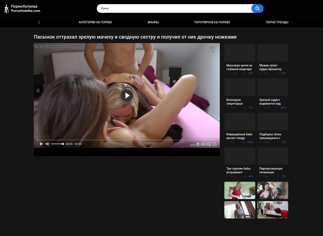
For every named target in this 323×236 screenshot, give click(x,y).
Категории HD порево (95, 22)
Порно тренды (277, 22)
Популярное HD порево (212, 22)
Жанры (153, 22)
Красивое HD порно (39, 22)
